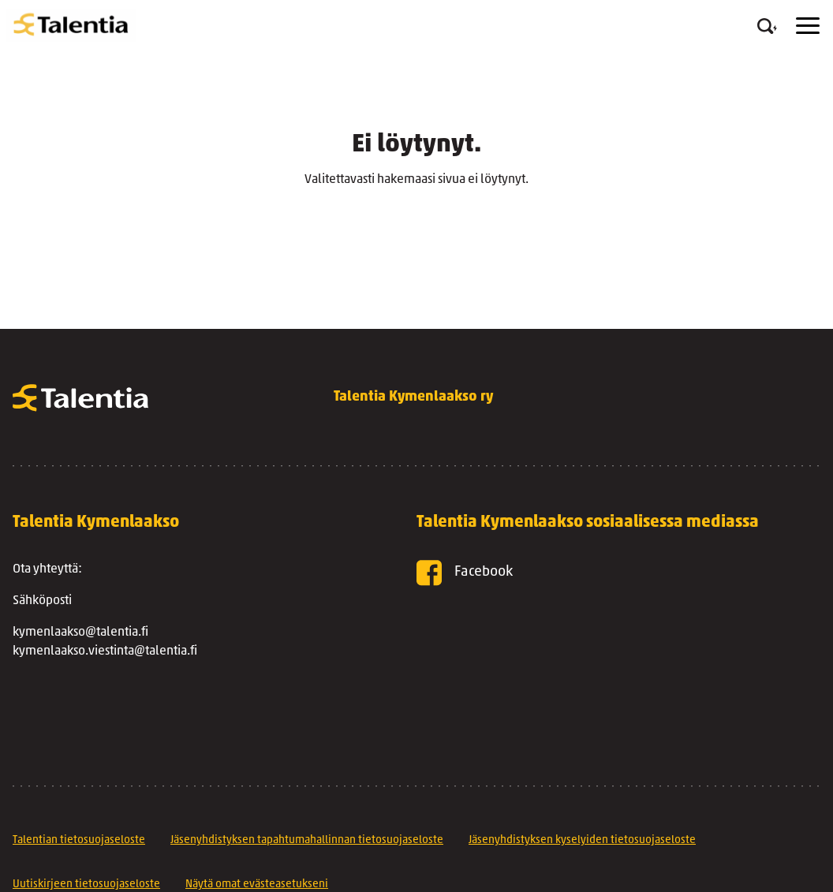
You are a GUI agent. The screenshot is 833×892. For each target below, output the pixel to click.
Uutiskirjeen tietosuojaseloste (86, 884)
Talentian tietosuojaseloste (79, 840)
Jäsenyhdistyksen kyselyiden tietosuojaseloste (582, 840)
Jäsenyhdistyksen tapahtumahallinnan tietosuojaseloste (306, 840)
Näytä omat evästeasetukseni (256, 884)
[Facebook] (593, 573)
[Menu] (808, 25)
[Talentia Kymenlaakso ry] (71, 25)
